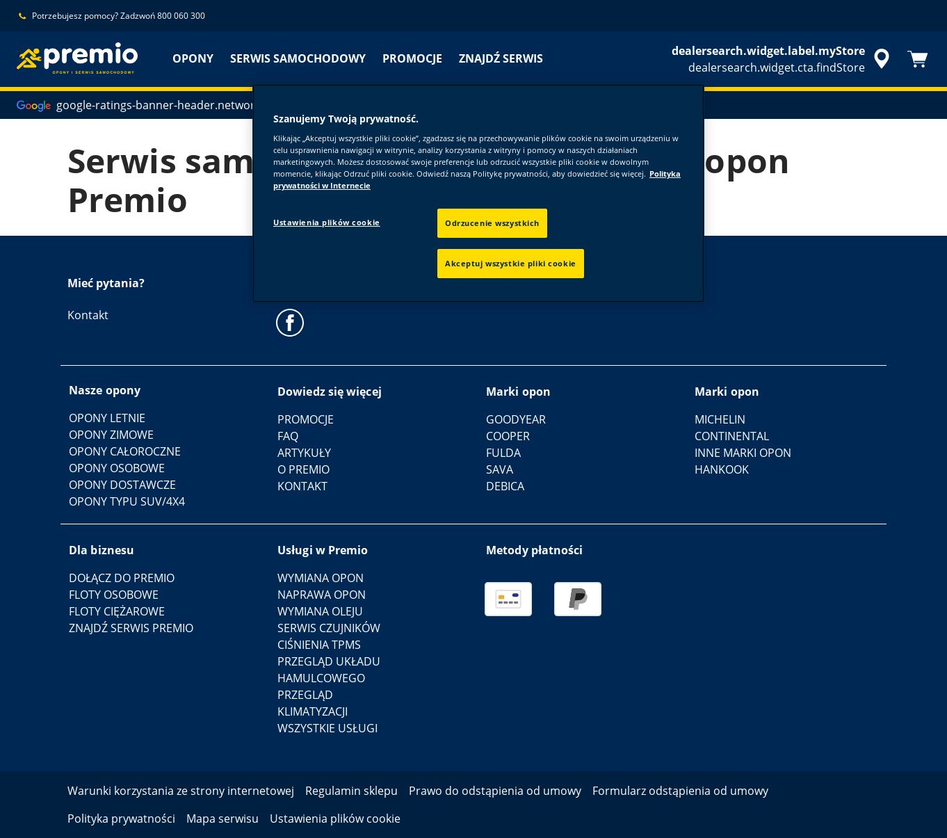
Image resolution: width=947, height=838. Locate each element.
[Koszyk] (917, 59)
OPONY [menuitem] (192, 58)
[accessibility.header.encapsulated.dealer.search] (783, 59)
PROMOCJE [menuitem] (412, 58)
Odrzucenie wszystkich (492, 223)
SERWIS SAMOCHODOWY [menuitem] (298, 58)
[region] (478, 193)
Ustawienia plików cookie (326, 222)
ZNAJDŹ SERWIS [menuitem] (501, 58)
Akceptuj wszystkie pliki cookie (510, 263)
